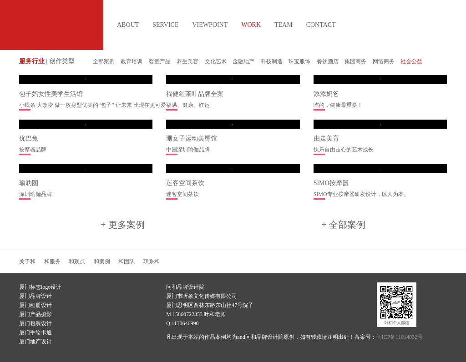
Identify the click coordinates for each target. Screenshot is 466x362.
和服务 (52, 261)
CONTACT (321, 25)
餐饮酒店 (328, 61)
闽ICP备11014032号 (399, 337)
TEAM (283, 25)
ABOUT (128, 25)
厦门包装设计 (35, 323)
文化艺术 (216, 61)
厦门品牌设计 (35, 296)
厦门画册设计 (35, 305)
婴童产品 (160, 61)
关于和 (27, 261)
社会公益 (411, 61)
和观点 (77, 261)
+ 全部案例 (343, 225)
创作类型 (62, 61)
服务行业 (32, 61)
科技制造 (272, 61)
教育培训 (131, 61)
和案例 (102, 261)
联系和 (151, 261)
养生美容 (187, 61)
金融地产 (243, 61)
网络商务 (384, 61)
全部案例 (104, 61)
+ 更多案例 (122, 225)
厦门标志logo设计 (40, 287)
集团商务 (355, 61)
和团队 (126, 261)
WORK (251, 25)
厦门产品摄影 (35, 314)
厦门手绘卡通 (35, 332)
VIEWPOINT (209, 25)
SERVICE (165, 25)
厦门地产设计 (35, 341)
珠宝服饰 (299, 61)
